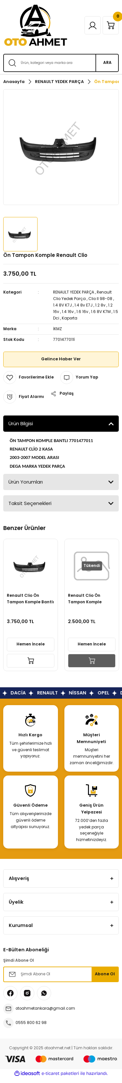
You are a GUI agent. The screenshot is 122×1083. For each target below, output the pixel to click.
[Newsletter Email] (61, 974)
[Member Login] (92, 25)
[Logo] (35, 25)
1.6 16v (82, 311)
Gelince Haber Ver (61, 359)
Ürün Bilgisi (20, 423)
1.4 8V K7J (62, 305)
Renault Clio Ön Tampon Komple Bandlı (85, 599)
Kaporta (69, 318)
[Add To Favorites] (28, 377)
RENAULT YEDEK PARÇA (73, 292)
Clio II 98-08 (100, 298)
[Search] (61, 63)
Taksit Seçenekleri (29, 503)
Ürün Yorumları (25, 481)
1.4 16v (68, 311)
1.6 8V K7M (101, 311)
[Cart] (111, 25)
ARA (107, 62)
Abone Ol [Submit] (105, 974)
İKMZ (57, 328)
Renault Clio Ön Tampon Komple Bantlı (30, 599)
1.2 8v (100, 305)
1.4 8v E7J (83, 305)
